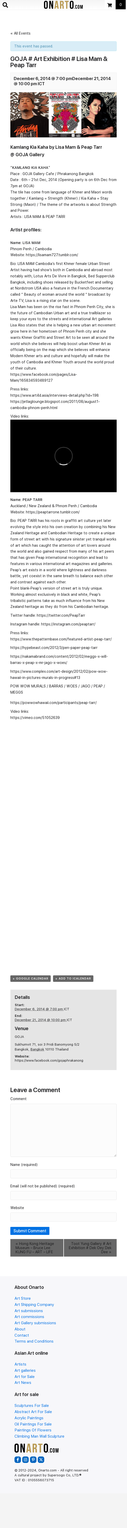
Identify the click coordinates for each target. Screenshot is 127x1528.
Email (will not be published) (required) (42, 1186)
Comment (18, 1099)
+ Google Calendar (30, 978)
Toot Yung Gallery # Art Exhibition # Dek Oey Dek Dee (90, 1248)
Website (17, 1208)
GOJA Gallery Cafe (38, 174)
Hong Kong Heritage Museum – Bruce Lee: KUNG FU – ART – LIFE (35, 1248)
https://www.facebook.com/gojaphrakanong (49, 1060)
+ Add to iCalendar (73, 978)
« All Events (20, 33)
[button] (17, 1459)
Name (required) (24, 1165)
